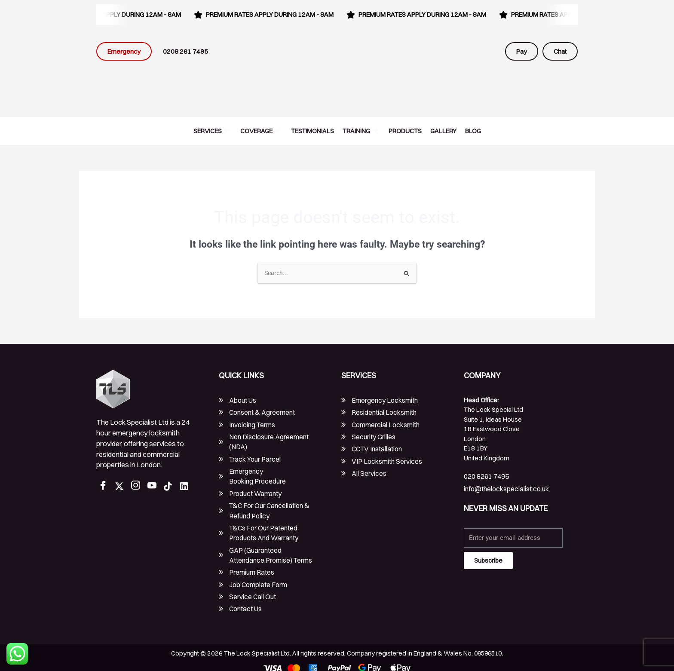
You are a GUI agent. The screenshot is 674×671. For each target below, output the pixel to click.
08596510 (487, 647)
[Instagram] (137, 486)
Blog (473, 131)
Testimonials (312, 131)
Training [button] (360, 130)
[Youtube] (153, 486)
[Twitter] (121, 486)
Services (211, 130)
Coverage (260, 130)
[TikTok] (170, 486)
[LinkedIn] (186, 486)
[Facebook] (104, 486)
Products (405, 131)
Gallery (443, 131)
